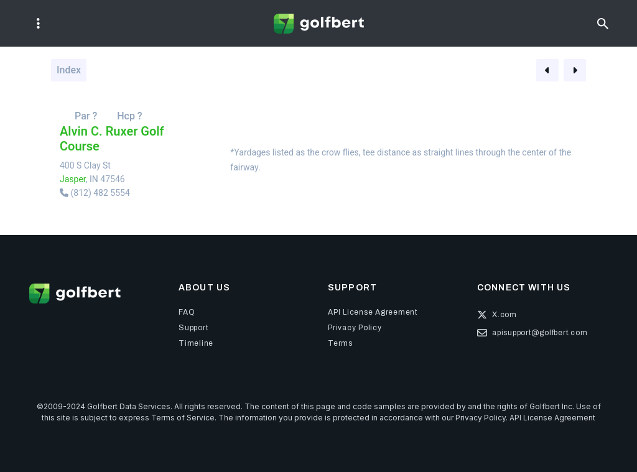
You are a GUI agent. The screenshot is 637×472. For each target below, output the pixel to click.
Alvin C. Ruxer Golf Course (112, 139)
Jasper (73, 179)
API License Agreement (552, 417)
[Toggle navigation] (38, 23)
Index (69, 70)
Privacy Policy (480, 417)
